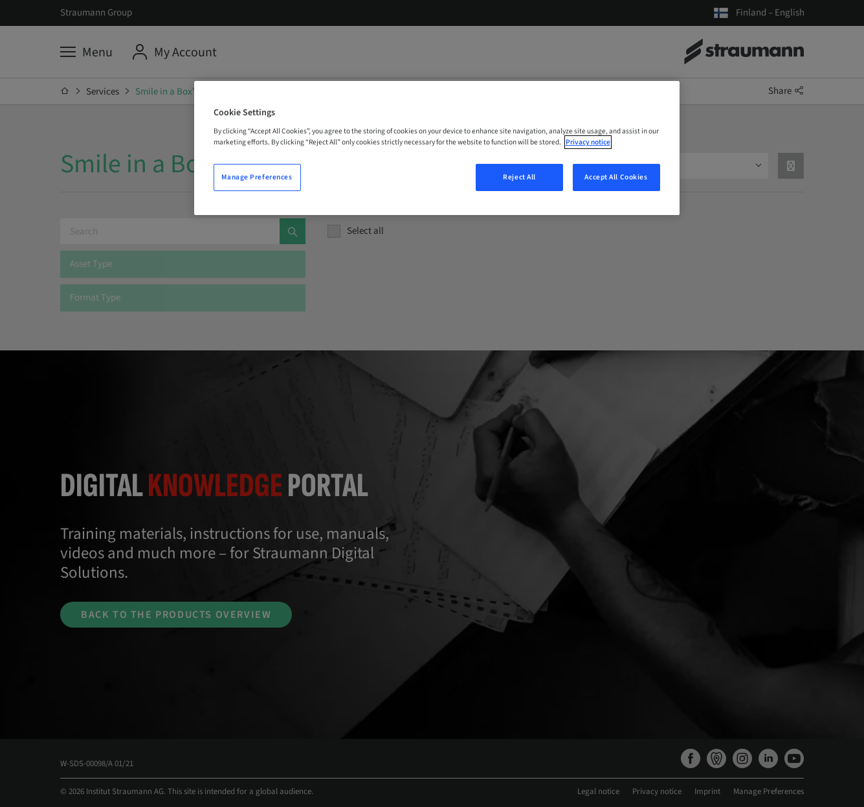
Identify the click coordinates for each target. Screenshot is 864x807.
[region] (437, 148)
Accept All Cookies (615, 177)
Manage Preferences (256, 177)
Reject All (519, 177)
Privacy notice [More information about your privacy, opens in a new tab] (588, 142)
